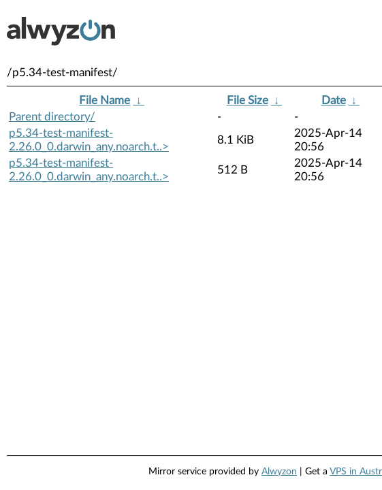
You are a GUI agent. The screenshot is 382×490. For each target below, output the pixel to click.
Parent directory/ (52, 116)
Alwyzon (279, 471)
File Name (104, 100)
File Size (247, 100)
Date (333, 100)
